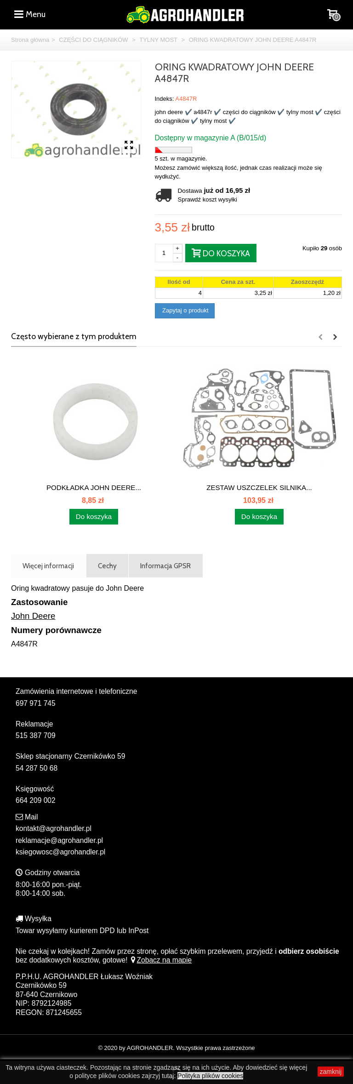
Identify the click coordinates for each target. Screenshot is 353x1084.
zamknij (331, 1071)
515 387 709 (36, 735)
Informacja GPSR (165, 565)
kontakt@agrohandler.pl (53, 828)
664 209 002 (36, 800)
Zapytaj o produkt (185, 310)
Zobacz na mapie (161, 960)
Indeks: (164, 98)
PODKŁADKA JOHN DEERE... (93, 487)
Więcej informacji (48, 565)
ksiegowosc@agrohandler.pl (60, 852)
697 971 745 (36, 703)
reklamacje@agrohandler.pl (59, 840)
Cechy (107, 565)
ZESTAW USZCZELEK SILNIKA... (259, 487)
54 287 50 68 (36, 768)
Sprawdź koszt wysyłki (207, 199)
